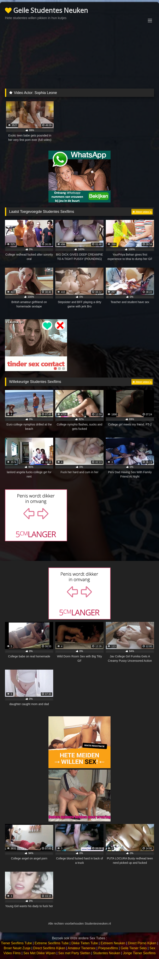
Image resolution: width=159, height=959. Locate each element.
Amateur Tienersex (81, 948)
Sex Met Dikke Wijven (39, 953)
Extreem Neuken (113, 943)
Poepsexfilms (108, 948)
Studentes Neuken (106, 953)
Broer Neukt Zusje (17, 948)
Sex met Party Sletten (74, 953)
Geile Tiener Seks (134, 948)
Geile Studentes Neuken (46, 10)
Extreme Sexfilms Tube (52, 943)
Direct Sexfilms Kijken (49, 948)
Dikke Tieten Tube (84, 943)
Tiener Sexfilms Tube (16, 943)
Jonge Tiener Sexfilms (139, 953)
